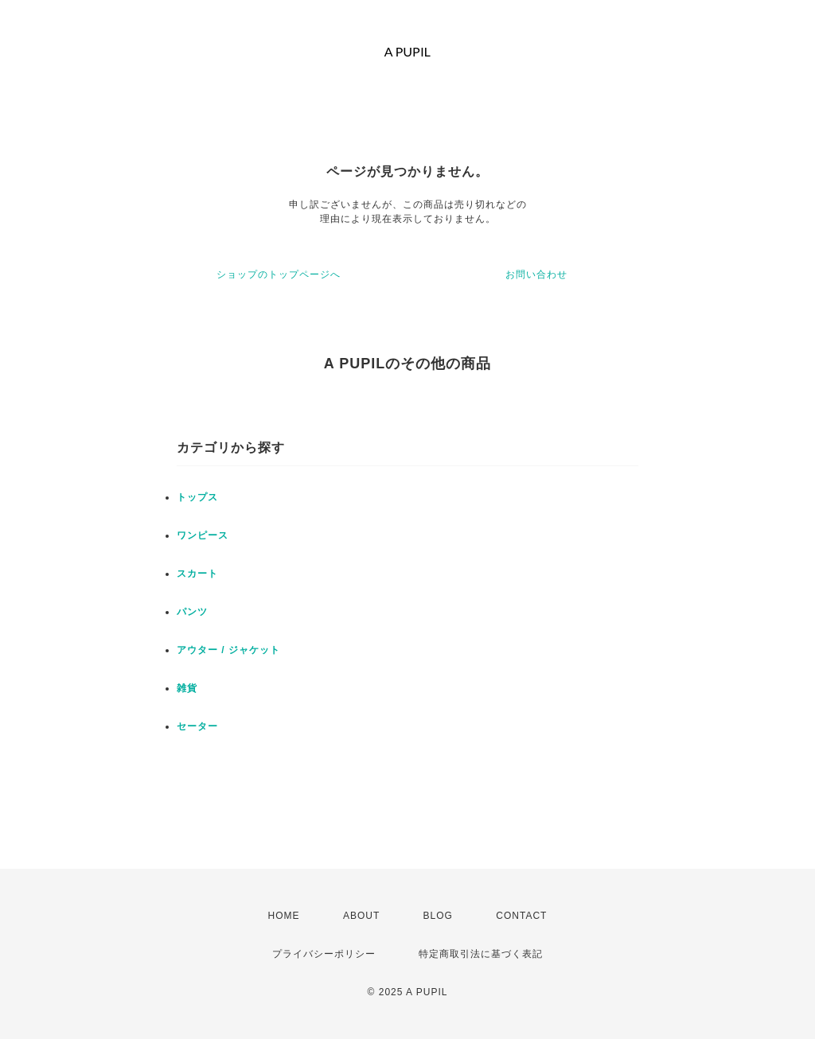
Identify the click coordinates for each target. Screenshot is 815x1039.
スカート (197, 573)
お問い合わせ (536, 274)
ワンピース (202, 535)
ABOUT (361, 915)
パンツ (192, 611)
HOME (284, 915)
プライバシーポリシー (324, 953)
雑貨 (187, 688)
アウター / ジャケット (228, 650)
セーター (197, 726)
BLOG (438, 915)
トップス (197, 497)
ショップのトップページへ (278, 274)
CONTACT (521, 915)
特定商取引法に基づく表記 (481, 953)
